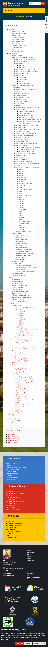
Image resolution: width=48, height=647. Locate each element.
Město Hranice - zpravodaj (20, 33)
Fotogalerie (19, 409)
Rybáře (21, 315)
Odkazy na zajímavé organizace (25, 335)
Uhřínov (21, 321)
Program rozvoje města (22, 251)
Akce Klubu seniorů (24, 345)
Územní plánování (11, 471)
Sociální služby (20, 327)
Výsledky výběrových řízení (26, 149)
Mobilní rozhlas (10, 479)
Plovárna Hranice (21, 395)
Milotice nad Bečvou (25, 195)
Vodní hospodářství (24, 113)
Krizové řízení (16, 375)
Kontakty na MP (20, 237)
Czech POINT (16, 421)
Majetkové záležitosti (22, 99)
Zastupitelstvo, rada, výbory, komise (22, 57)
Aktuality (11, 29)
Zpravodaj (9, 475)
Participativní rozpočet (22, 137)
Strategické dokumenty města (24, 253)
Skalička (21, 217)
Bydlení (18, 87)
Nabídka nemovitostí (18, 273)
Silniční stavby (20, 371)
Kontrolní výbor (23, 79)
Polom (21, 205)
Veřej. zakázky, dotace (22, 145)
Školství (18, 105)
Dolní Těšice (22, 175)
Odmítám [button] (28, 643)
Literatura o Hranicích (22, 341)
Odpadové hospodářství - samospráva (27, 125)
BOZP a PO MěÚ (20, 269)
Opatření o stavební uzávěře (24, 231)
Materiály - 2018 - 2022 (25, 65)
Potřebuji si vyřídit (13, 440)
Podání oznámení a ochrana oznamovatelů (28, 129)
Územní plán (9, 495)
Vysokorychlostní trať (22, 369)
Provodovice (22, 209)
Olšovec (21, 197)
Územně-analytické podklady (24, 161)
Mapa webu (30, 573)
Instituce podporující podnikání (15, 501)
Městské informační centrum (14, 523)
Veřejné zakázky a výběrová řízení (16, 493)
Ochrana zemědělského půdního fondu (30, 119)
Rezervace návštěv (17, 289)
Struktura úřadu (12, 436)
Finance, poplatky (21, 95)
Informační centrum (21, 389)
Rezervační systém (11, 477)
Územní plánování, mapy (19, 155)
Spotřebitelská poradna (22, 131)
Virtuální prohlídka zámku (23, 405)
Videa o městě (20, 407)
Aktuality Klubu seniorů (25, 347)
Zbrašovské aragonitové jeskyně (25, 399)
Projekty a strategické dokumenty (22, 249)
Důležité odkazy (20, 385)
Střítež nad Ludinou (24, 221)
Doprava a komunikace (22, 93)
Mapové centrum (17, 373)
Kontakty (11, 415)
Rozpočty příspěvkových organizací (26, 153)
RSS (28, 575)
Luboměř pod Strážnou (25, 189)
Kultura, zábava (16, 387)
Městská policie (16, 233)
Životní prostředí (20, 109)
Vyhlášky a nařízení (17, 261)
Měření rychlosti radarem (19, 301)
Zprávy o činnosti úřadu (19, 293)
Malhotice (22, 191)
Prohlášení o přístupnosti (33, 577)
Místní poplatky (10, 505)
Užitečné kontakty (17, 419)
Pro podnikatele (16, 263)
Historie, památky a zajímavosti (25, 307)
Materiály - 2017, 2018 (25, 67)
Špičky (21, 219)
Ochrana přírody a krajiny (26, 117)
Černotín (21, 173)
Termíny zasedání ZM (22, 61)
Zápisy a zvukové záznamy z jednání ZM (27, 71)
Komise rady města (24, 83)
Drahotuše (22, 311)
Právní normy (19, 245)
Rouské (21, 215)
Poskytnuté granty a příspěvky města (26, 143)
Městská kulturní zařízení (23, 391)
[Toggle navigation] (42, 10)
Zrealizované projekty (22, 259)
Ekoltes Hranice (10, 507)
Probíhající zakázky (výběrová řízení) (29, 147)
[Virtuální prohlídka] (46, 31)
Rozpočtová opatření (22, 139)
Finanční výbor (23, 77)
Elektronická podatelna (19, 417)
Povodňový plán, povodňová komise (26, 377)
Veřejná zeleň (19, 357)
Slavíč (20, 317)
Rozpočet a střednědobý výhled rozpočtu (27, 135)
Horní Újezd (22, 179)
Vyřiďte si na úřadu (11, 463)
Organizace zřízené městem (24, 333)
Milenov (21, 193)
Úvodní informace (21, 235)
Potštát (21, 207)
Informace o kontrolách (19, 299)
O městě (11, 303)
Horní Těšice (22, 177)
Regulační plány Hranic (22, 159)
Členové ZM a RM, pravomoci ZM (25, 59)
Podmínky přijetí (20, 241)
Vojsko (17, 337)
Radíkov (21, 211)
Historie (8, 535)
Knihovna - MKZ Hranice (23, 393)
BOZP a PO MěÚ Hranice (13, 509)
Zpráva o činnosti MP (22, 239)
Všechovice (22, 227)
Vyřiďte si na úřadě (17, 283)
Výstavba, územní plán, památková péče (27, 107)
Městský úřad (10, 491)
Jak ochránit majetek (22, 243)
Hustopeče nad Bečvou (25, 183)
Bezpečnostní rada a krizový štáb (25, 381)
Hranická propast (21, 401)
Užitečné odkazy (11, 503)
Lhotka (21, 313)
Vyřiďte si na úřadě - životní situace (22, 85)
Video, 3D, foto (16, 403)
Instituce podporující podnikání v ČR (26, 267)
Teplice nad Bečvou (24, 223)
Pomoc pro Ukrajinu (18, 51)
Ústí (20, 225)
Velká (20, 325)
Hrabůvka (21, 181)
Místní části (19, 309)
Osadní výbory (23, 81)
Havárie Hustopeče (17, 41)
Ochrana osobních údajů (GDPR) (21, 297)
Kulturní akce (10, 521)
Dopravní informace (18, 37)
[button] (43, 3)
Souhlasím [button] (19, 643)
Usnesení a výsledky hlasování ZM (26, 69)
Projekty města (10, 499)
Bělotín (21, 169)
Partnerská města (21, 339)
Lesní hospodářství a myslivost (28, 111)
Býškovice (22, 171)
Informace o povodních (19, 45)
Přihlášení (29, 579)
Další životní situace (21, 127)
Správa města (13, 53)
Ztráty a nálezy (16, 413)
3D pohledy (19, 411)
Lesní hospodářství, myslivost (24, 361)
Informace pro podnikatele (23, 265)
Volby (13, 49)
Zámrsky (21, 229)
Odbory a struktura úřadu (19, 285)
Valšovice (21, 323)
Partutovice (22, 203)
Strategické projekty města (23, 255)
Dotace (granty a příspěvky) (24, 97)
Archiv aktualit (16, 43)
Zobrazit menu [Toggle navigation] (8, 10)
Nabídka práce (13, 423)
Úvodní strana (20, 16)
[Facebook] (46, 21)
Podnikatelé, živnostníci (22, 101)
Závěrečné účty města (22, 141)
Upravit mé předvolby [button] (39, 643)
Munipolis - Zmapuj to (18, 275)
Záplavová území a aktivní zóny (25, 379)
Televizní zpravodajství (18, 31)
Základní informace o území (24, 353)
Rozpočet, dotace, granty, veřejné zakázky (24, 133)
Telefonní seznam (17, 281)
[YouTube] (46, 24)
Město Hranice (16, 305)
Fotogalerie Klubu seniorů (26, 349)
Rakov (20, 213)
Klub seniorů (19, 343)
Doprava (14, 365)
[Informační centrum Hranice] (46, 17)
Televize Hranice (12, 442)
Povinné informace (17, 55)
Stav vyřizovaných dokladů (20, 291)
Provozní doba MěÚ (18, 287)
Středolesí (22, 319)
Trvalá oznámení (17, 35)
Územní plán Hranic (21, 157)
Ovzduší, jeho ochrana (22, 355)
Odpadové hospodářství (26, 115)
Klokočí (21, 187)
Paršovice (22, 201)
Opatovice (22, 199)
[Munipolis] (46, 27)
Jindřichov (22, 185)
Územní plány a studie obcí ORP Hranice (27, 167)
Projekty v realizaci (21, 257)
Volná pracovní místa (18, 39)
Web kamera (7, 573)
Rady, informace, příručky (23, 383)
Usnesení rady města (22, 73)
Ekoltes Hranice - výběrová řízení (25, 271)
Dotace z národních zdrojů (26, 151)
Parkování (18, 367)
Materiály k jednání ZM (22, 63)
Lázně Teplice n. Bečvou (23, 397)
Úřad (10, 277)
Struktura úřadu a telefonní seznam (16, 467)
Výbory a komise (20, 75)
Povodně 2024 (20, 47)
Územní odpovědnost (22, 247)
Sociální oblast (20, 103)
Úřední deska (16, 279)
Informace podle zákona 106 (20, 295)
